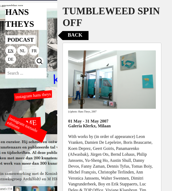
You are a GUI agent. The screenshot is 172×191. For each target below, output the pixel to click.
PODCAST (20, 40)
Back (75, 35)
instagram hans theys (33, 95)
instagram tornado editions (22, 124)
